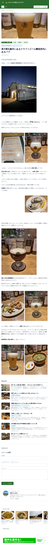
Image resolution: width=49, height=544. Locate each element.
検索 (45, 6)
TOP (2, 10)
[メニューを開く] (3, 2)
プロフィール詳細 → (15, 493)
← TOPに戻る (5, 523)
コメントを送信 (7, 477)
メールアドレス (10, 456)
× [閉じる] (45, 540)
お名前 (3, 450)
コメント (3, 462)
